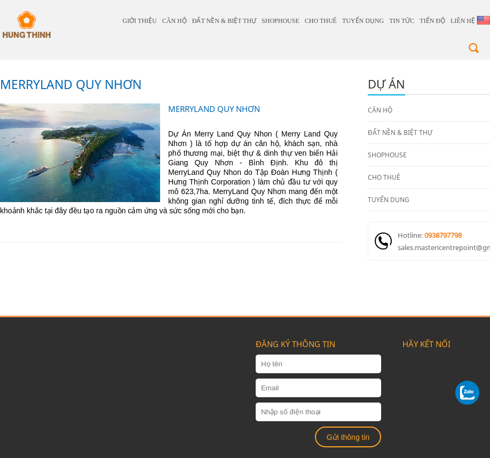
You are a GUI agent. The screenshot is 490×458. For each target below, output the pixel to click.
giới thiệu (140, 21)
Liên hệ (463, 21)
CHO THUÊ (321, 21)
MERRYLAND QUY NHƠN (70, 84)
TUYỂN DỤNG (363, 21)
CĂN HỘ (174, 21)
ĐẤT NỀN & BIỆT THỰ (224, 21)
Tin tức (401, 21)
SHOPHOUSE (280, 21)
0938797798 (443, 235)
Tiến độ (432, 21)
